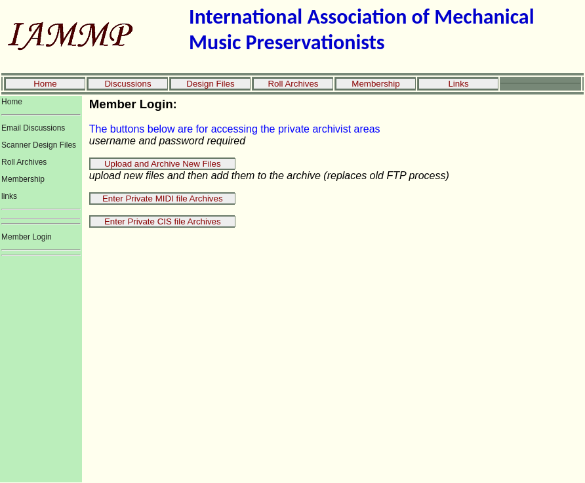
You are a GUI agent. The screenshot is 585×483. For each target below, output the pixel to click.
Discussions (127, 84)
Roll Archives (293, 84)
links (9, 196)
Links (458, 84)
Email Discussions (33, 128)
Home (45, 84)
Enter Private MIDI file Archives (162, 198)
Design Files (210, 84)
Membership (375, 84)
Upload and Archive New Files (162, 164)
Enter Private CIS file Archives (162, 221)
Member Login (26, 237)
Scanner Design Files (38, 145)
